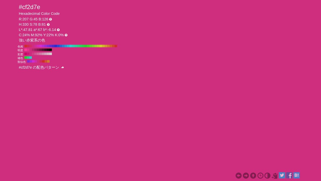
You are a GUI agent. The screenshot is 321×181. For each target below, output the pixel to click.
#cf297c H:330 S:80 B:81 (30, 54)
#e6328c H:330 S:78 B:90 (28, 50)
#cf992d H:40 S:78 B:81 (106, 46)
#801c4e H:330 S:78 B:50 (38, 50)
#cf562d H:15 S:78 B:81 (46, 61)
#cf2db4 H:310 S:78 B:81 (38, 46)
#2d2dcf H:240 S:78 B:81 (55, 46)
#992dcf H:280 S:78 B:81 (45, 46)
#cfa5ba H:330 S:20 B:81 (45, 54)
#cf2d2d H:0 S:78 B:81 (116, 46)
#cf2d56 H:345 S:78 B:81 (41, 61)
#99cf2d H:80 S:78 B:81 (96, 46)
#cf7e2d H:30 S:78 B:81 (108, 46)
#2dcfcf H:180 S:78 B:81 (70, 46)
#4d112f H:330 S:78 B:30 (43, 50)
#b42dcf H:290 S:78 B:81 (43, 46)
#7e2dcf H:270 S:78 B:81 (48, 46)
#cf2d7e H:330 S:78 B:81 (33, 46)
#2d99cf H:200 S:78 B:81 (65, 46)
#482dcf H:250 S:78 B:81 (53, 46)
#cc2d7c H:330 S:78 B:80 (30, 50)
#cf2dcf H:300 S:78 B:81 (40, 46)
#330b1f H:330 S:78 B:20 (45, 50)
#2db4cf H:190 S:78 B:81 (68, 46)
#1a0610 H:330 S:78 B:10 (48, 50)
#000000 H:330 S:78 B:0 (50, 50)
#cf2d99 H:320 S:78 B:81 (35, 46)
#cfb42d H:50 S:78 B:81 (103, 46)
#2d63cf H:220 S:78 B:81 (60, 46)
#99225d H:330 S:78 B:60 (35, 50)
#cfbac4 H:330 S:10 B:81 (48, 54)
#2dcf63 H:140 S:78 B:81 (80, 46)
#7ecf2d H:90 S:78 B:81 (93, 46)
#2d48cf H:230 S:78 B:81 (58, 46)
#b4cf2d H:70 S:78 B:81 (98, 46)
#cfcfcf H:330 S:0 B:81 (50, 54)
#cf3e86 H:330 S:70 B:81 (33, 54)
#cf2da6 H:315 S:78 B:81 (36, 61)
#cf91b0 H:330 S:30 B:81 (43, 54)
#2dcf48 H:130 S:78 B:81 (83, 46)
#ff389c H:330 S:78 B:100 (25, 50)
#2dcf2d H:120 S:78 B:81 (86, 46)
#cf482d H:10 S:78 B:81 (113, 46)
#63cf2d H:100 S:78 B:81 (91, 46)
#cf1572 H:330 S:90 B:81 (28, 54)
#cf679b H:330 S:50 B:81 (38, 54)
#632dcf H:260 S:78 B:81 (50, 46)
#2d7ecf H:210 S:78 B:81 (63, 46)
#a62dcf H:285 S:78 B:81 (31, 61)
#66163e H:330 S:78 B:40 (40, 50)
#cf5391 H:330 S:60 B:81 (35, 54)
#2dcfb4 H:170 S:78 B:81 (73, 46)
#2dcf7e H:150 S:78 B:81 (78, 46)
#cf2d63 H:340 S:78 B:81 (30, 46)
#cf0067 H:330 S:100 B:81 (25, 54)
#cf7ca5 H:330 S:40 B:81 (40, 54)
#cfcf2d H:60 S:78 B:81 (101, 46)
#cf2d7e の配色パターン (41, 67)
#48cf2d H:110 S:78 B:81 (88, 46)
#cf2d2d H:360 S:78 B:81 (25, 46)
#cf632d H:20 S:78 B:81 (111, 46)
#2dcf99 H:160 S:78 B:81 (75, 46)
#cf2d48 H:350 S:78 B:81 (28, 46)
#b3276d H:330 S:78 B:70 (33, 50)
